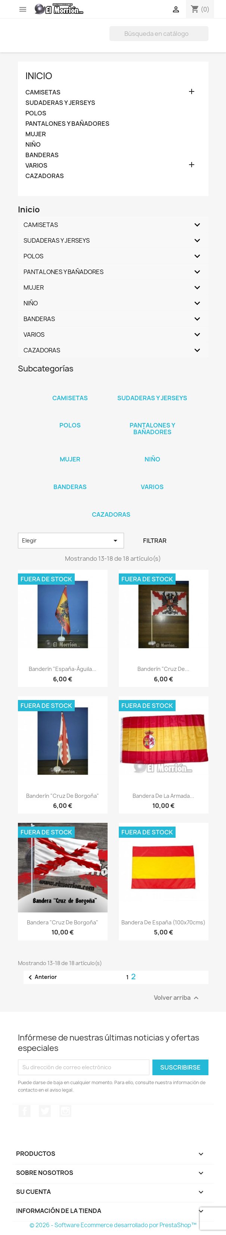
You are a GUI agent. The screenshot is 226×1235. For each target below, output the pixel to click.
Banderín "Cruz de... (163, 668)
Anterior (41, 977)
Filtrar (155, 540)
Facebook (25, 1111)
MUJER (35, 134)
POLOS (35, 113)
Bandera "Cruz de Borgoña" (62, 922)
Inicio (38, 75)
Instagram (65, 1111)
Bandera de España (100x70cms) (163, 922)
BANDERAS (42, 155)
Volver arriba (177, 997)
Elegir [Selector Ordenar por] (71, 540)
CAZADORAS (44, 176)
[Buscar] (158, 33)
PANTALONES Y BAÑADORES (67, 124)
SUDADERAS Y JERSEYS (60, 103)
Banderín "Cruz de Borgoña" (62, 795)
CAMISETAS (43, 92)
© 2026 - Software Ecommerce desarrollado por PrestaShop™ (113, 1225)
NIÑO (33, 145)
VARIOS (36, 165)
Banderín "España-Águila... (62, 668)
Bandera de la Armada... (163, 795)
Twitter (45, 1111)
